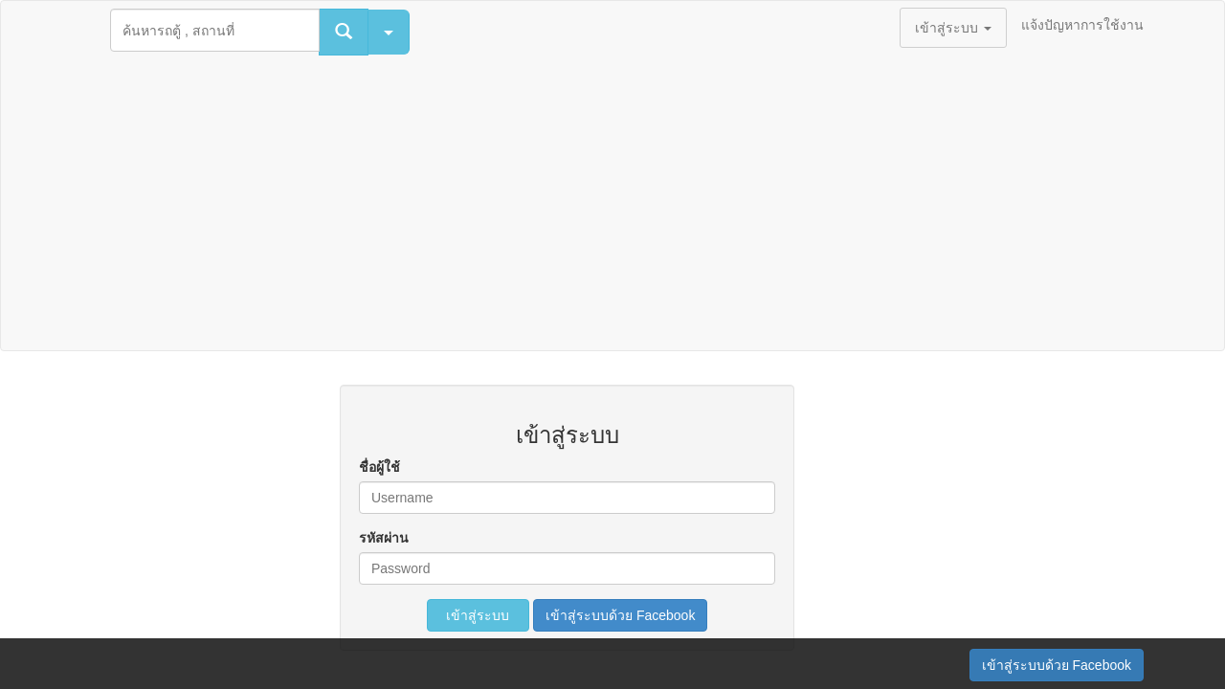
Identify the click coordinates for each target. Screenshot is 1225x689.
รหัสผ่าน (384, 537)
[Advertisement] (612, 207)
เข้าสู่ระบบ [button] (953, 27)
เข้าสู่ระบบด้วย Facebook (620, 615)
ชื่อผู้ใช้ (379, 467)
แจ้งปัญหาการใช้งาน (1082, 25)
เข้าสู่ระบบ (478, 615)
